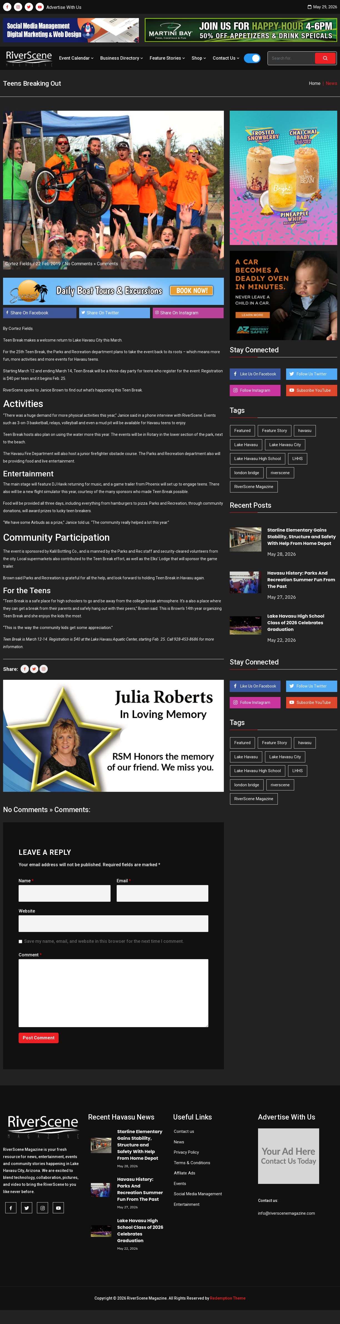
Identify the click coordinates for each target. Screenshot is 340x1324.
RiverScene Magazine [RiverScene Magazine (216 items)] (253, 486)
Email (124, 880)
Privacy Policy (186, 1152)
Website (27, 911)
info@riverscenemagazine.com (286, 1213)
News (179, 1141)
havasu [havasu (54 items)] (304, 430)
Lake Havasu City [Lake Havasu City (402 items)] (285, 444)
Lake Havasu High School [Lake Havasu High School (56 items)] (257, 458)
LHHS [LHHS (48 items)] (297, 458)
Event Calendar (77, 58)
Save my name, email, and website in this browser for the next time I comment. (104, 941)
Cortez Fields (18, 263)
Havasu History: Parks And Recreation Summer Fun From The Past (301, 580)
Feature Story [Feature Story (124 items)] (274, 430)
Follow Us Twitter (311, 374)
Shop (199, 58)
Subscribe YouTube (313, 390)
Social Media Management (198, 1193)
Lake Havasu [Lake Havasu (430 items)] (246, 444)
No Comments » (80, 263)
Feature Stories (168, 58)
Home (315, 83)
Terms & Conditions (192, 1162)
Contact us (184, 1131)
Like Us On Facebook (257, 374)
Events (180, 1183)
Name (26, 880)
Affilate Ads (184, 1173)
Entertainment (186, 1204)
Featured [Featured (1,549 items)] (242, 430)
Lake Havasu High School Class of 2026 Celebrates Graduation (295, 623)
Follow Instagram (254, 390)
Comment (30, 954)
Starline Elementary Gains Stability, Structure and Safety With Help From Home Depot (301, 537)
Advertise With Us (63, 7)
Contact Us (227, 58)
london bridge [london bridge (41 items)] (246, 472)
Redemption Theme (228, 1298)
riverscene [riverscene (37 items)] (280, 472)
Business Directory (122, 58)
